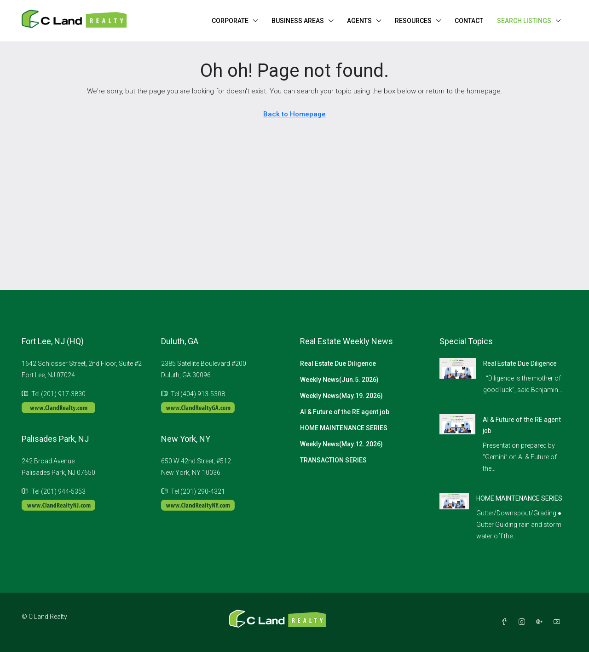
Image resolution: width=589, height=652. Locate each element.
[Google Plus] (541, 622)
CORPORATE (230, 20)
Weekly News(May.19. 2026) (341, 395)
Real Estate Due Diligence (338, 363)
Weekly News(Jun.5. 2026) (339, 379)
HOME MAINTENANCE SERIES (343, 428)
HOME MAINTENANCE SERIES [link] (519, 498)
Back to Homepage (294, 114)
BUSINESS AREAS (297, 20)
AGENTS (359, 20)
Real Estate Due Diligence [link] (520, 363)
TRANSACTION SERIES (333, 460)
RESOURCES (413, 20)
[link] (457, 367)
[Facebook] (506, 622)
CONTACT (469, 20)
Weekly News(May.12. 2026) (341, 444)
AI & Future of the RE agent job (344, 411)
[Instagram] (524, 622)
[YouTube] (559, 622)
